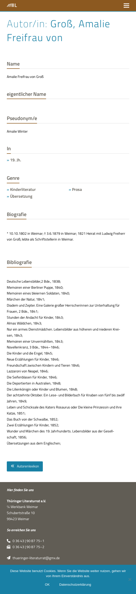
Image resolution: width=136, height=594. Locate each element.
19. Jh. (15, 160)
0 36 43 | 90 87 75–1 (25, 541)
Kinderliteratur (23, 189)
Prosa (77, 189)
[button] (126, 5)
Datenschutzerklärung (75, 584)
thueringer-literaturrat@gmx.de (33, 558)
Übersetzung (21, 196)
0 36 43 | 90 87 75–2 (25, 547)
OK (47, 584)
